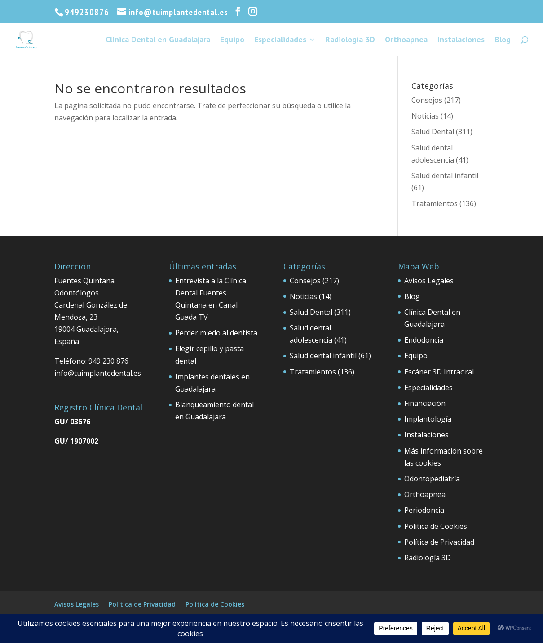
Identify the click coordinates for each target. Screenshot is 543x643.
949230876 (87, 12)
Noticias (425, 116)
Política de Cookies (435, 526)
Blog (502, 40)
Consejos (426, 100)
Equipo (232, 40)
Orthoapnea (406, 40)
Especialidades (280, 40)
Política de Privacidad (439, 542)
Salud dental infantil (444, 176)
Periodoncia (424, 510)
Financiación (425, 403)
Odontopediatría (432, 479)
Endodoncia (423, 340)
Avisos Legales (429, 281)
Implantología (427, 419)
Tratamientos (434, 203)
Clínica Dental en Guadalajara (158, 40)
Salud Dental (432, 132)
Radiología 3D (350, 40)
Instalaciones (461, 40)
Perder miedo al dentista (216, 333)
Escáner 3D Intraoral (439, 372)
